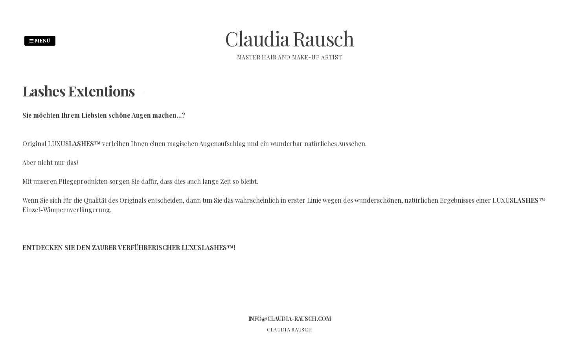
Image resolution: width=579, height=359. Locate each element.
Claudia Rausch (289, 38)
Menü (39, 40)
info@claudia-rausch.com (289, 318)
